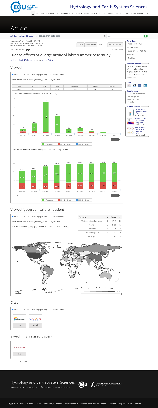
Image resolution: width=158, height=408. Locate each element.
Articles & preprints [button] (46, 13)
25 (19, 354)
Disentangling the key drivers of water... (141, 111)
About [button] (119, 13)
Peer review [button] (89, 13)
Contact (113, 404)
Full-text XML (133, 47)
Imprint (122, 404)
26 (19, 325)
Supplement (133, 51)
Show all (16, 74)
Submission (64, 13)
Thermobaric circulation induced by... (140, 120)
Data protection (134, 404)
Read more (132, 77)
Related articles (115, 44)
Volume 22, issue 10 (27, 36)
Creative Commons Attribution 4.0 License (88, 404)
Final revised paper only (35, 74)
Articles (13, 36)
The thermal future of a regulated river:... (140, 130)
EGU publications (134, 13)
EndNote (131, 58)
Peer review (91, 44)
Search (35, 325)
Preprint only (57, 74)
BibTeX (131, 54)
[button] (105, 36)
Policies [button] (76, 13)
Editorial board (106, 13)
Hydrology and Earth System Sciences (109, 7)
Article (80, 44)
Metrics (102, 44)
